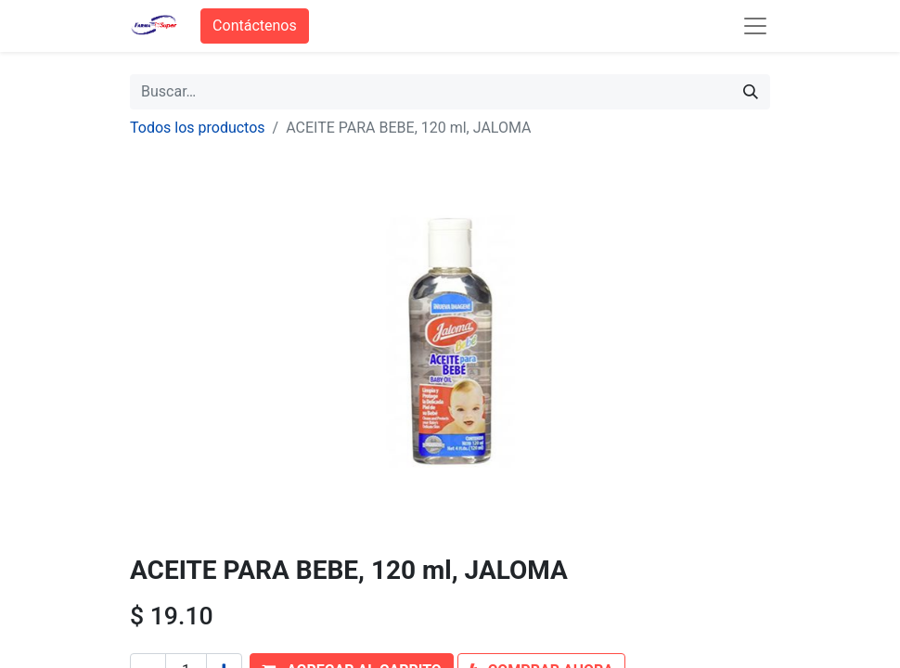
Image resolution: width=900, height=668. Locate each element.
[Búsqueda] (750, 91)
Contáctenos (254, 25)
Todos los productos (197, 127)
